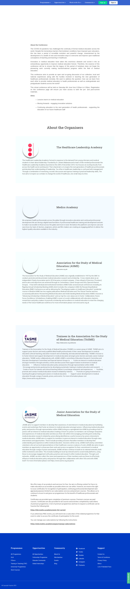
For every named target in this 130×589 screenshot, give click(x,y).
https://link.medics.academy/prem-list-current (48, 510)
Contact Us (101, 554)
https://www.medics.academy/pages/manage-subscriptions (53, 524)
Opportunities (63, 2)
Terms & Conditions (104, 557)
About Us (57, 554)
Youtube (80, 555)
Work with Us (77, 2)
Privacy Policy (102, 560)
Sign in (113, 2)
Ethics (99, 563)
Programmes (49, 2)
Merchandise (58, 557)
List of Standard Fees (104, 567)
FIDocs (13, 560)
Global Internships (38, 563)
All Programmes (16, 554)
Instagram (80, 562)
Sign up (102, 2)
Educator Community (39, 560)
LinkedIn (80, 558)
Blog (55, 563)
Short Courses (15, 570)
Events (56, 560)
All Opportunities (38, 554)
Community (90, 2)
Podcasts (80, 565)
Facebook (80, 548)
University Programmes (18, 567)
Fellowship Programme (40, 557)
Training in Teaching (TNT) (19, 563)
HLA (12, 557)
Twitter (79, 552)
